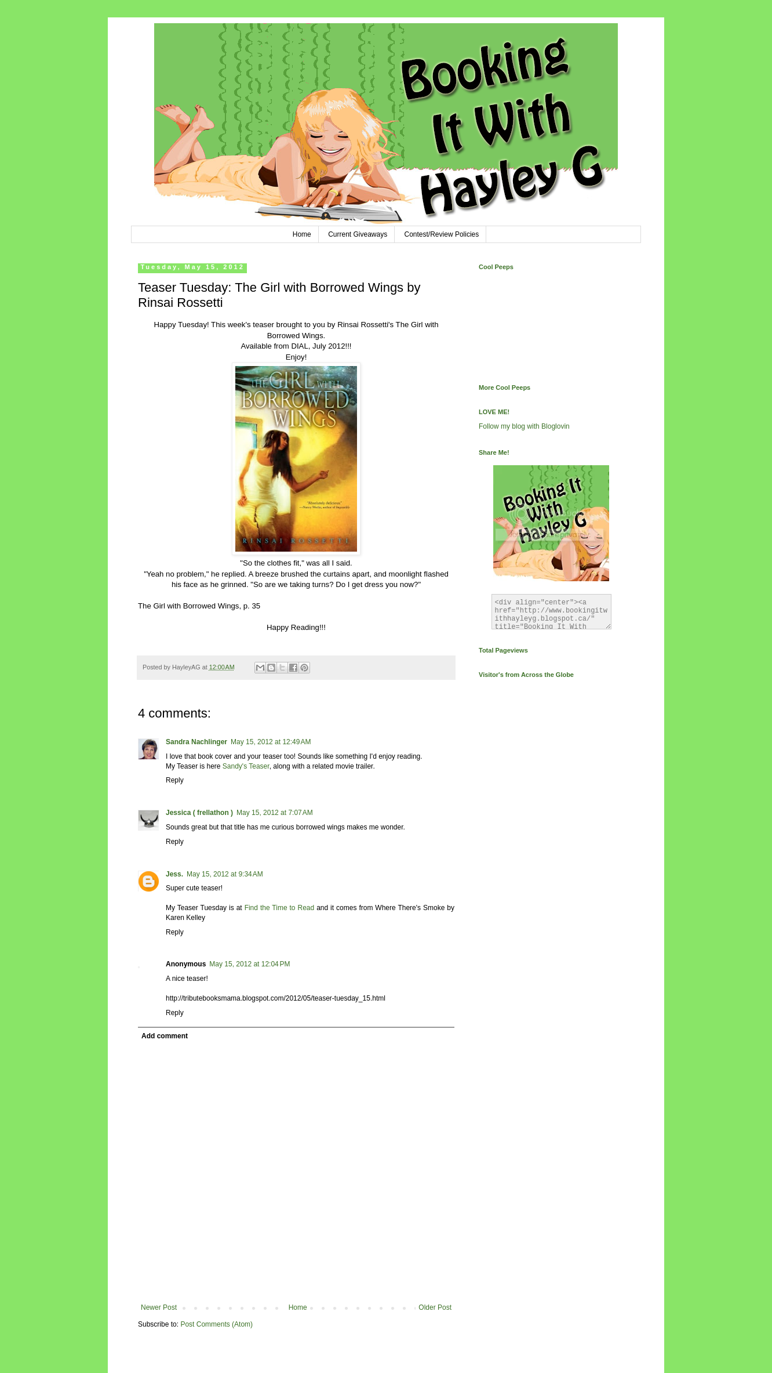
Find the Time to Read (280, 908)
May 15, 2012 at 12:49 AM (271, 742)
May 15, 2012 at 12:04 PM (249, 964)
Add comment (164, 1036)
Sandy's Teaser (246, 766)
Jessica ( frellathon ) (199, 813)
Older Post (434, 1307)
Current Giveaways (357, 234)
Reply (175, 780)
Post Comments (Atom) (216, 1324)
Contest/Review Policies (442, 234)
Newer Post (159, 1307)
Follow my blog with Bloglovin (524, 426)
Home (302, 234)
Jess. (174, 874)
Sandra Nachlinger (196, 742)
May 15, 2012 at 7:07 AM (274, 813)
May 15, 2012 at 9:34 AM (225, 874)
